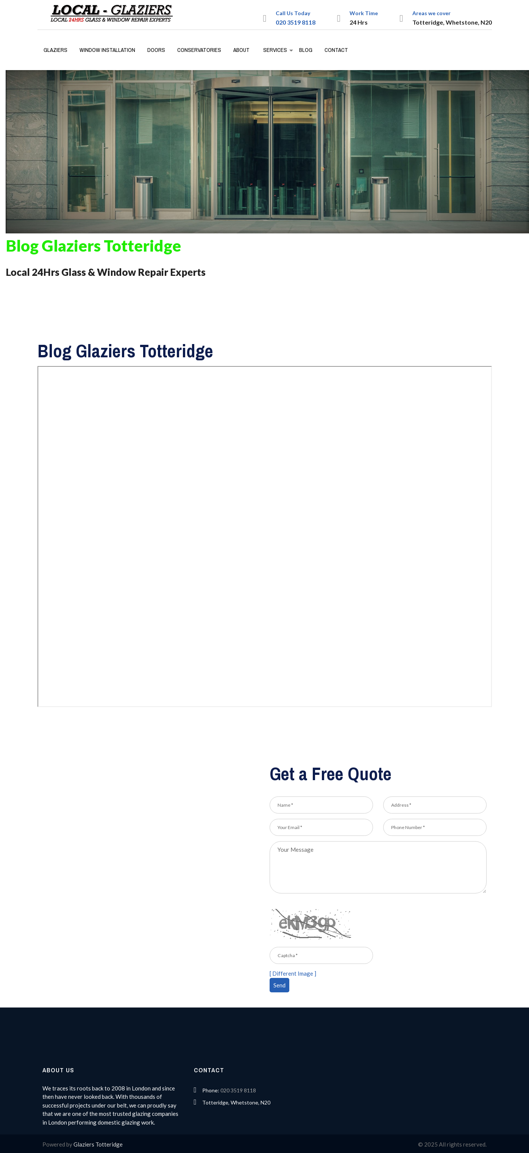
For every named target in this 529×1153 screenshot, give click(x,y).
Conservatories (199, 50)
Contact (336, 50)
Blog (305, 50)
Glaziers (55, 50)
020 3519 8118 (295, 22)
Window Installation (107, 50)
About (241, 50)
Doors (156, 50)
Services (275, 50)
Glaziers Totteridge (98, 1144)
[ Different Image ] (293, 973)
